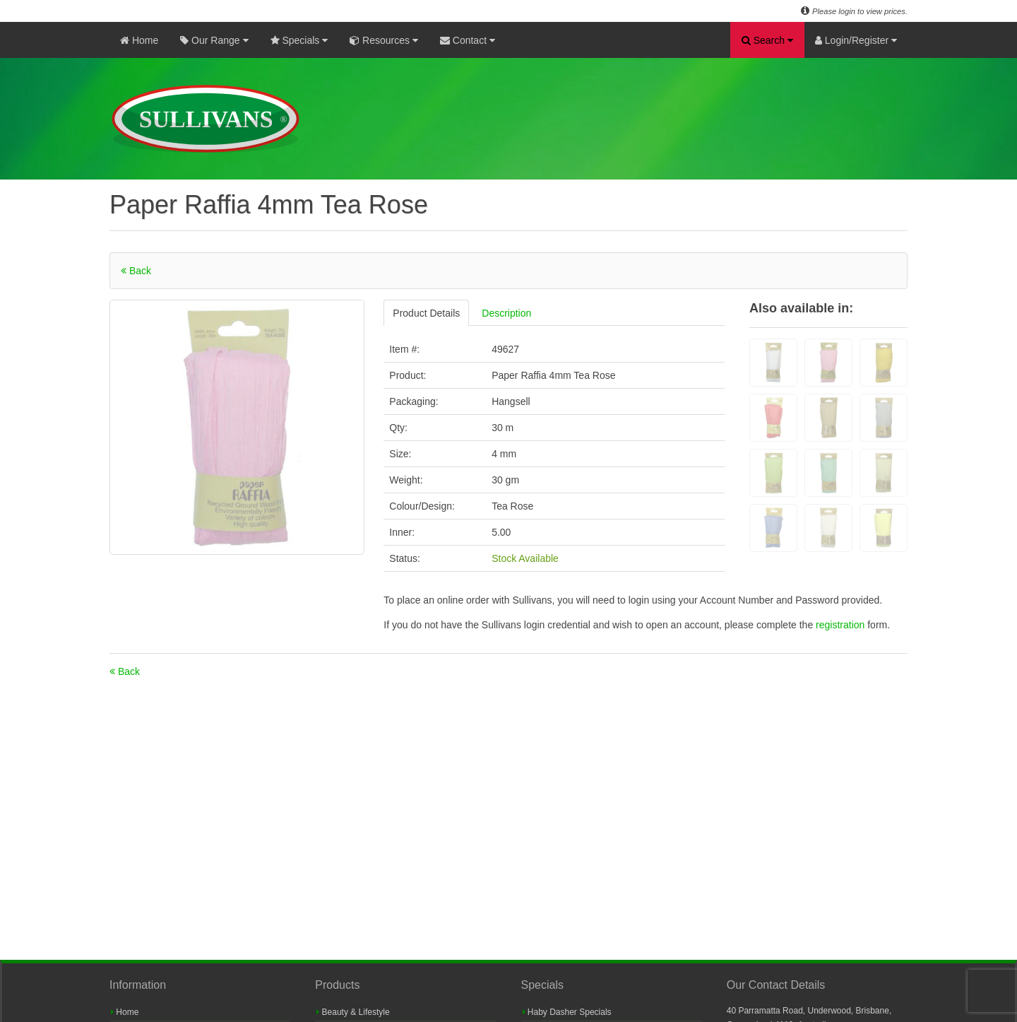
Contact (467, 40)
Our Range (214, 40)
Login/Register (856, 40)
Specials (299, 40)
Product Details (426, 313)
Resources (384, 40)
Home (139, 40)
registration (841, 624)
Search (767, 40)
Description (506, 313)
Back (136, 270)
